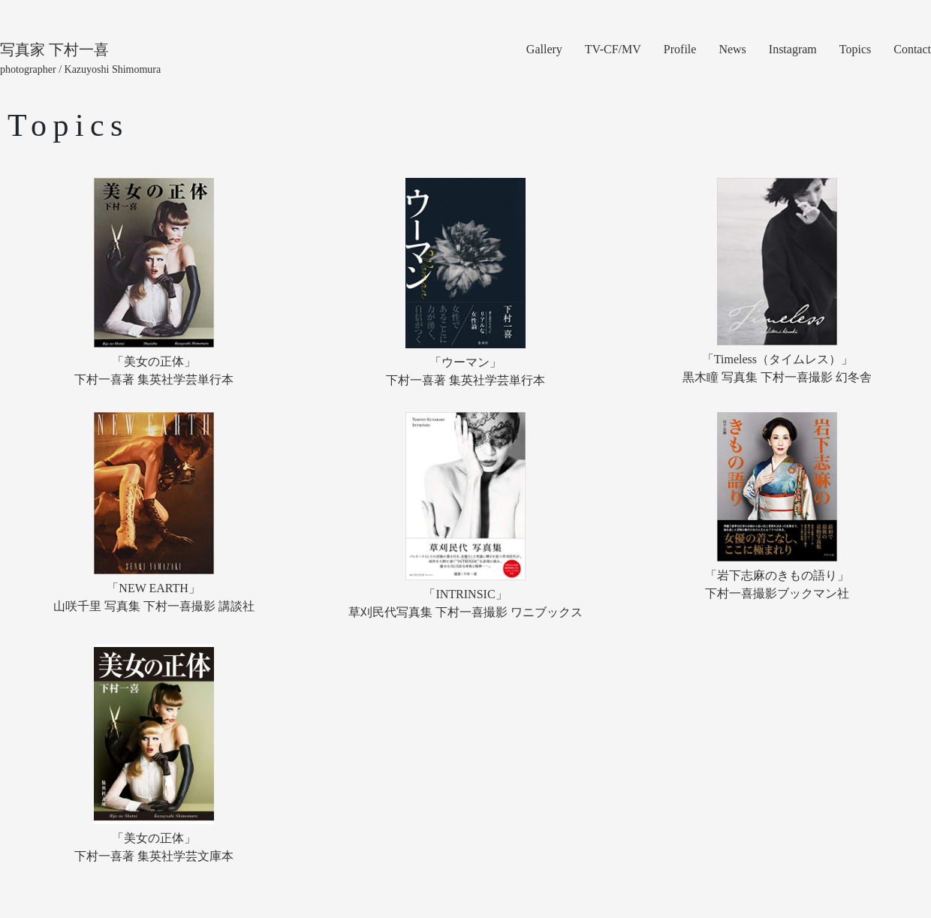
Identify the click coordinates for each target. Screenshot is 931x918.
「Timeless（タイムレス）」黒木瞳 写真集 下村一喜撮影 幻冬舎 (777, 368)
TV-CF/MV (613, 49)
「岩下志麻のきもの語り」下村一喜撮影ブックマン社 (777, 584)
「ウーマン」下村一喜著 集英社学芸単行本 (465, 371)
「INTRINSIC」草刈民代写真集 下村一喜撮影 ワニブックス (465, 603)
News (732, 49)
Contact (912, 49)
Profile (680, 49)
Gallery (544, 49)
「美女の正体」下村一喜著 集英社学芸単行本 (154, 370)
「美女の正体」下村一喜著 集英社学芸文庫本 (154, 847)
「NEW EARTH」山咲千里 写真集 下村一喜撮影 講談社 (154, 597)
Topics (855, 49)
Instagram (793, 49)
